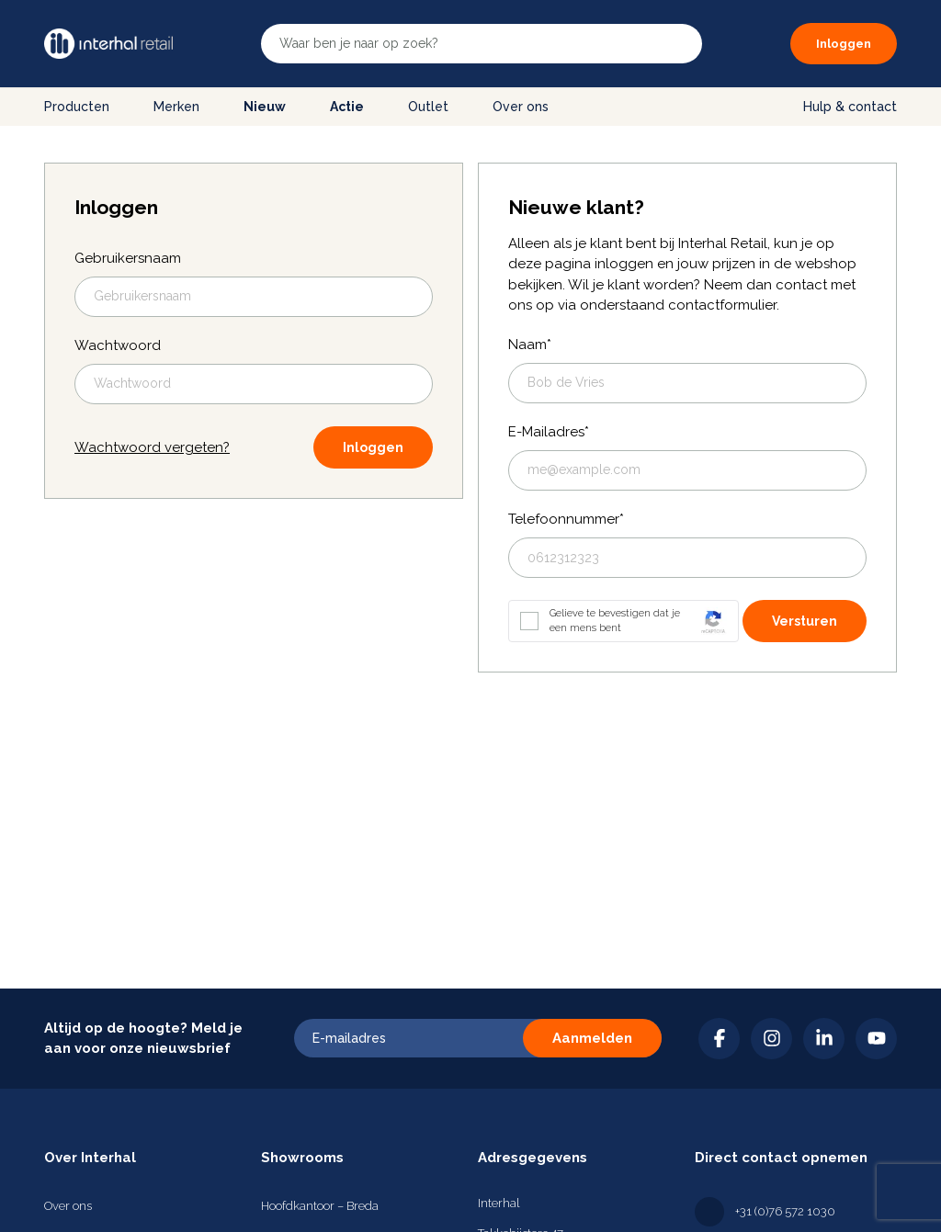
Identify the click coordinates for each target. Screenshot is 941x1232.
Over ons (521, 106)
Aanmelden (592, 1038)
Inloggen (373, 447)
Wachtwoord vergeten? (152, 447)
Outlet (428, 106)
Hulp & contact (850, 106)
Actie (347, 106)
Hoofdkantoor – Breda (320, 1206)
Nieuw (265, 106)
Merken (176, 106)
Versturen (804, 621)
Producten (76, 106)
